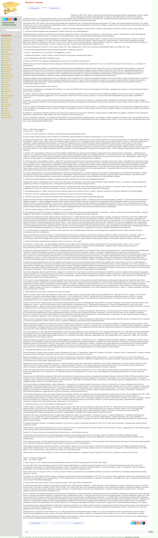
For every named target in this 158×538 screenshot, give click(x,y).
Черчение (6, 111)
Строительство (8, 95)
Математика (7, 65)
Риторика (6, 89)
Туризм (5, 100)
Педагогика (7, 78)
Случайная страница (9, 25)
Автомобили (7, 38)
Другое (5, 52)
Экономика (7, 115)
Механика (6, 71)
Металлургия (7, 69)
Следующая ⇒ (54, 8)
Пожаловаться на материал (132, 537)
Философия (7, 104)
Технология (7, 97)
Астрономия (7, 41)
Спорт (5, 93)
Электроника (7, 117)
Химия (5, 108)
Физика (5, 102)
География (7, 45)
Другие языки (7, 49)
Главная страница (8, 22)
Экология (6, 113)
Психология (7, 84)
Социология (7, 91)
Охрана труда (8, 76)
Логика (5, 62)
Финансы (6, 106)
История (6, 56)
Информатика (8, 54)
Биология (6, 43)
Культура (6, 58)
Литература (7, 60)
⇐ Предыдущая (34, 8)
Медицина (6, 67)
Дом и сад (6, 47)
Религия (6, 87)
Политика (6, 80)
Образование (7, 73)
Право (5, 82)
